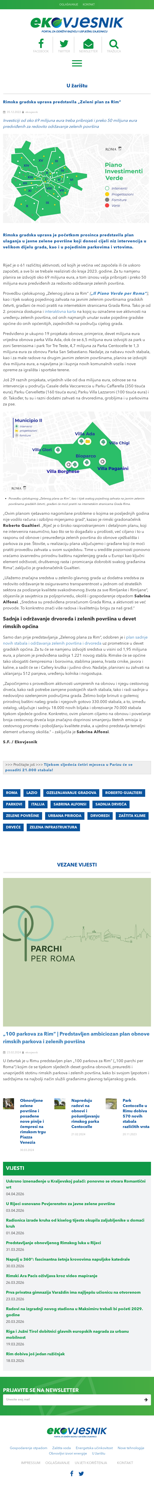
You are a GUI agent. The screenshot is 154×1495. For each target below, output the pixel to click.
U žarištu (98, 1453)
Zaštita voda (61, 1448)
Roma (11, 793)
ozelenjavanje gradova (71, 793)
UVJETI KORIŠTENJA (91, 1463)
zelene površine (22, 816)
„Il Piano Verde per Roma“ (119, 294)
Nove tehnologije (131, 1448)
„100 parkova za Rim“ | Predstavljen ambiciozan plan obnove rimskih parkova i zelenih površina (76, 1038)
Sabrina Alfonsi (70, 804)
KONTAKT (89, 4)
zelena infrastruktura (53, 827)
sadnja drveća (111, 804)
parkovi (14, 804)
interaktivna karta (60, 312)
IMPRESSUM (30, 1463)
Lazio (31, 793)
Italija (38, 804)
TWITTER (63, 46)
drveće (13, 827)
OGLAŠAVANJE (68, 4)
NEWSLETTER (88, 46)
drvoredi (100, 816)
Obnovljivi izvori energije (68, 1453)
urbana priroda (64, 816)
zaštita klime (132, 816)
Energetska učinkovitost (94, 1448)
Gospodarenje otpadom (28, 1448)
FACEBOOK (39, 46)
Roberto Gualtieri (123, 793)
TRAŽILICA (115, 46)
